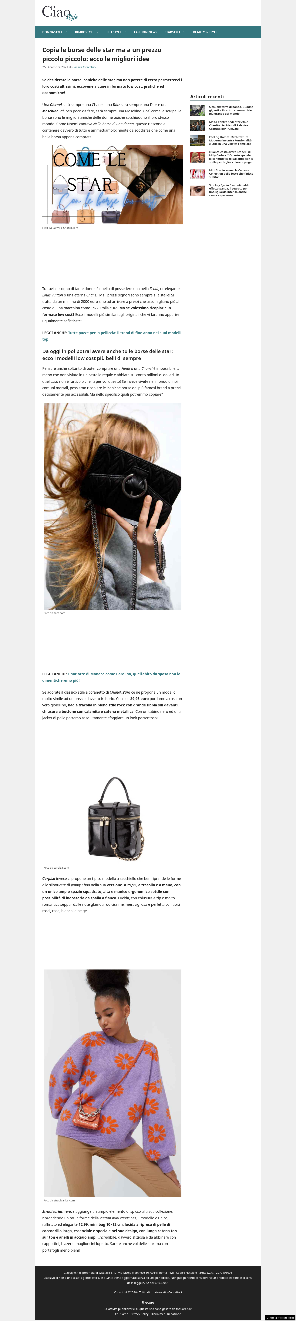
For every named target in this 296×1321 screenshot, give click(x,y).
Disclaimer (158, 1314)
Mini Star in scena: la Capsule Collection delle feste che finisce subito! (231, 173)
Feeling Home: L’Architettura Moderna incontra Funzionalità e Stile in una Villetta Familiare (230, 140)
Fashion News (145, 32)
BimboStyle (89, 32)
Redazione (174, 1314)
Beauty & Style (205, 32)
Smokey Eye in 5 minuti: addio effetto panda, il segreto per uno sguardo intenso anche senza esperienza (229, 190)
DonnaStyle (56, 32)
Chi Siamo (121, 1314)
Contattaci (175, 1292)
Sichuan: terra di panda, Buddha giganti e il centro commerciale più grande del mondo (231, 110)
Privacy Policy (140, 1314)
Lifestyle (118, 32)
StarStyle (177, 32)
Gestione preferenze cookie (280, 1317)
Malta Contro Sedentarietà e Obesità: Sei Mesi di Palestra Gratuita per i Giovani (228, 125)
